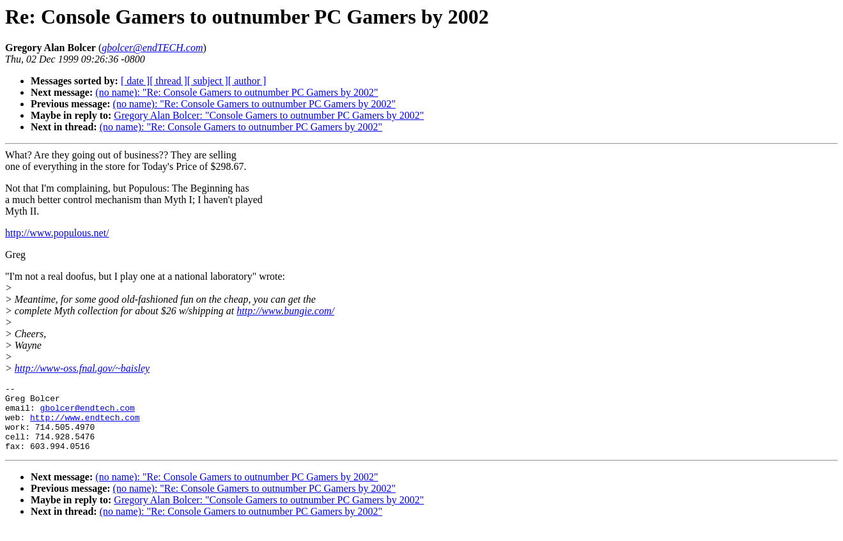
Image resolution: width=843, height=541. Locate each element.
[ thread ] (168, 80)
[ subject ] (207, 80)
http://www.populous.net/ (57, 232)
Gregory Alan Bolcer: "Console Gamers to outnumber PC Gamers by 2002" (269, 115)
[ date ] (135, 80)
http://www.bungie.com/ (285, 310)
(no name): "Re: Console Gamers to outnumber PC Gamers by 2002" (236, 92)
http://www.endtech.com (85, 425)
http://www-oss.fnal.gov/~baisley (82, 368)
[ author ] (247, 80)
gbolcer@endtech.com (87, 413)
